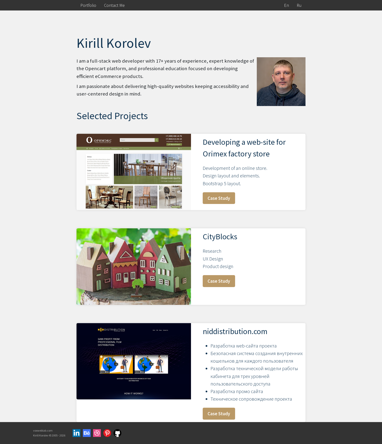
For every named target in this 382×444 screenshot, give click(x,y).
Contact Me (114, 5)
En (286, 5)
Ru (299, 5)
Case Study (219, 198)
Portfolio (88, 5)
